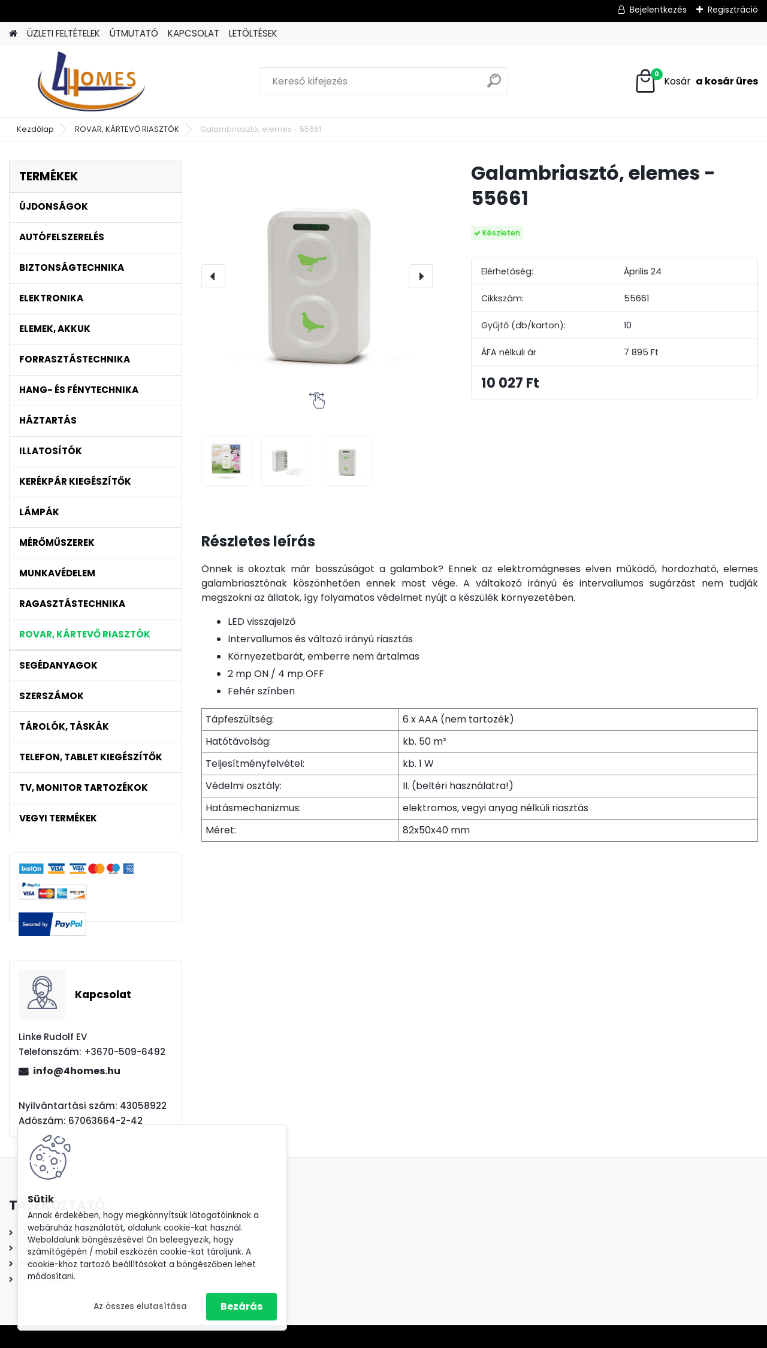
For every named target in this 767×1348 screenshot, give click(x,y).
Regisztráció (733, 10)
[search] (494, 85)
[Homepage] (13, 34)
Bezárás (241, 1306)
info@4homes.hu (76, 1071)
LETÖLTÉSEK (253, 33)
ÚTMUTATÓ (134, 33)
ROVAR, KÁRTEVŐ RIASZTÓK (127, 129)
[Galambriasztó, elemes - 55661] (317, 276)
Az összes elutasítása (140, 1306)
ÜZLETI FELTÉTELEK (63, 33)
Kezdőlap (35, 129)
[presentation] (213, 276)
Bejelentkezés (658, 10)
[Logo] (91, 81)
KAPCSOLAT (193, 33)
